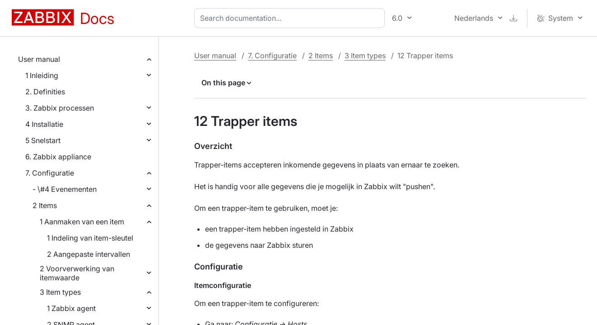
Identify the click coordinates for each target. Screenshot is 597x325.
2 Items (45, 205)
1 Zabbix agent (71, 308)
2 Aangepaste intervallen (88, 254)
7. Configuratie (49, 172)
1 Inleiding (41, 75)
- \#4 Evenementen (65, 189)
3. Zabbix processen (59, 107)
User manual (39, 59)
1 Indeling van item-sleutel (90, 237)
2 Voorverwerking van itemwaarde (77, 273)
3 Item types (60, 292)
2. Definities (45, 91)
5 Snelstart (43, 140)
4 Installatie (44, 124)
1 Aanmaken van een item (82, 221)
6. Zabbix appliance (58, 156)
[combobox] (291, 18)
